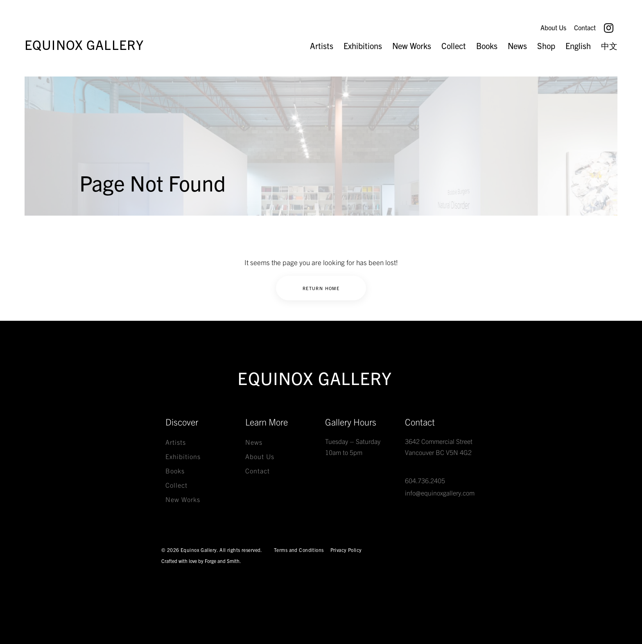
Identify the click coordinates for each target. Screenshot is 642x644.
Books (486, 46)
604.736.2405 (425, 480)
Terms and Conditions (299, 550)
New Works (411, 46)
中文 (609, 46)
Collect (453, 46)
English (578, 46)
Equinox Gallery (84, 44)
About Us (553, 27)
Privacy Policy (346, 550)
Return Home (321, 288)
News (517, 46)
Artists (321, 46)
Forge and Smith (222, 561)
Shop (546, 46)
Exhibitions (363, 46)
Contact (585, 27)
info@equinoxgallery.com (440, 493)
